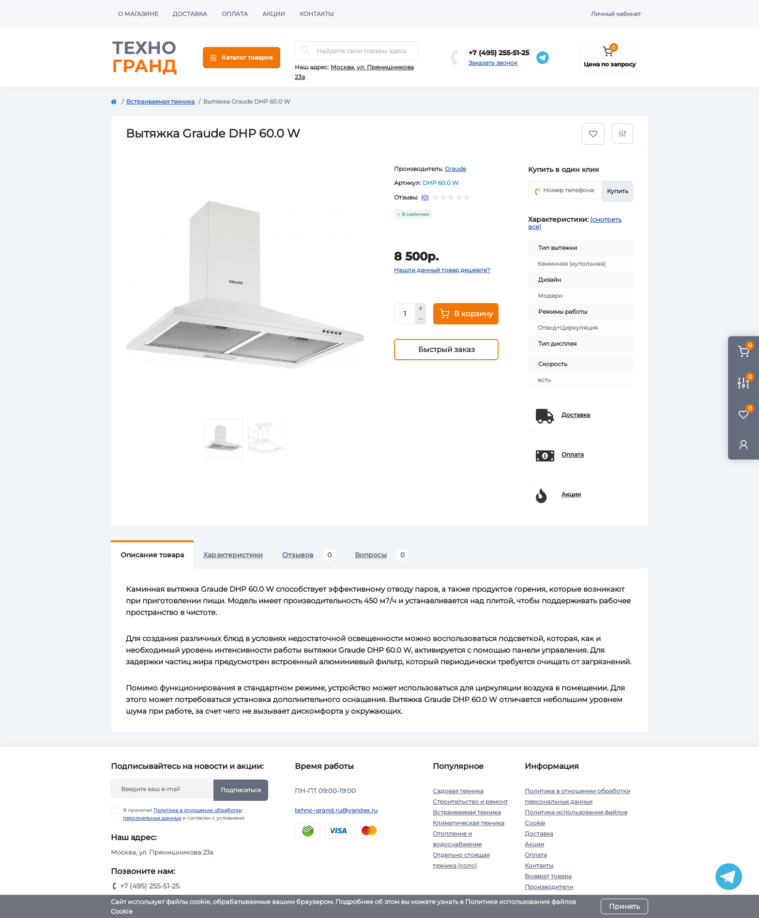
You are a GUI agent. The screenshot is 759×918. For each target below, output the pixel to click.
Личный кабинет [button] (616, 13)
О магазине (138, 13)
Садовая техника (458, 791)
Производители (549, 886)
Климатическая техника (468, 822)
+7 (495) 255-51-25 (499, 52)
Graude (455, 168)
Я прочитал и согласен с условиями (183, 814)
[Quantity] (404, 313)
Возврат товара (548, 876)
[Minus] (420, 319)
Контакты (317, 13)
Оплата (235, 13)
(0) (425, 197)
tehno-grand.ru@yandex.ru (336, 810)
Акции (273, 13)
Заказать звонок (493, 62)
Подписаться (241, 790)
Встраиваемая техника (160, 101)
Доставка (190, 13)
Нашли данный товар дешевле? (442, 270)
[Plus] (420, 308)
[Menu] (241, 57)
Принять (624, 906)
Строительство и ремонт (470, 801)
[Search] (305, 51)
